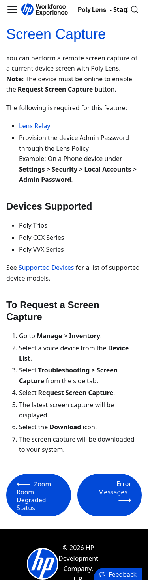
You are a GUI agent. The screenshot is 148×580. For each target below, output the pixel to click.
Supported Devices (46, 267)
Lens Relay (34, 126)
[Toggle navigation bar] (12, 9)
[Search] (134, 9)
